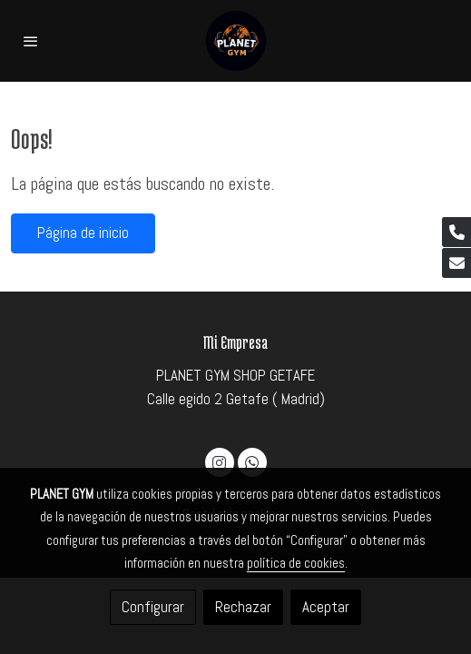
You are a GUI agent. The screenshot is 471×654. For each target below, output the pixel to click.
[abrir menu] (31, 41)
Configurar (153, 607)
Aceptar (325, 607)
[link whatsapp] (252, 462)
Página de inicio (83, 233)
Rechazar (243, 607)
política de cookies (296, 562)
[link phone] (456, 232)
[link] (235, 41)
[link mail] (456, 263)
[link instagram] (219, 462)
